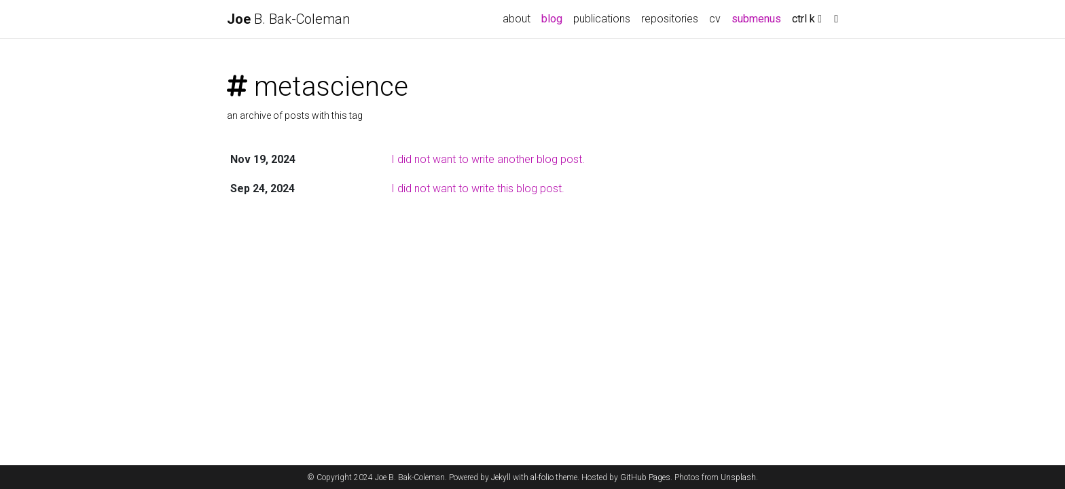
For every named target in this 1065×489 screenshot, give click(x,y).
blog (551, 18)
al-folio (542, 477)
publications (601, 18)
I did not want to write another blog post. (488, 159)
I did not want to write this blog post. (477, 188)
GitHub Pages (645, 477)
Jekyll (501, 477)
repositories (669, 18)
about (516, 18)
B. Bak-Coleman (288, 19)
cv (715, 18)
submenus (756, 18)
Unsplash (738, 477)
